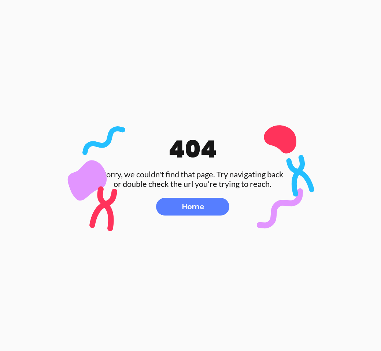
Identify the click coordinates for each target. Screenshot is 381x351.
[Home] (192, 207)
